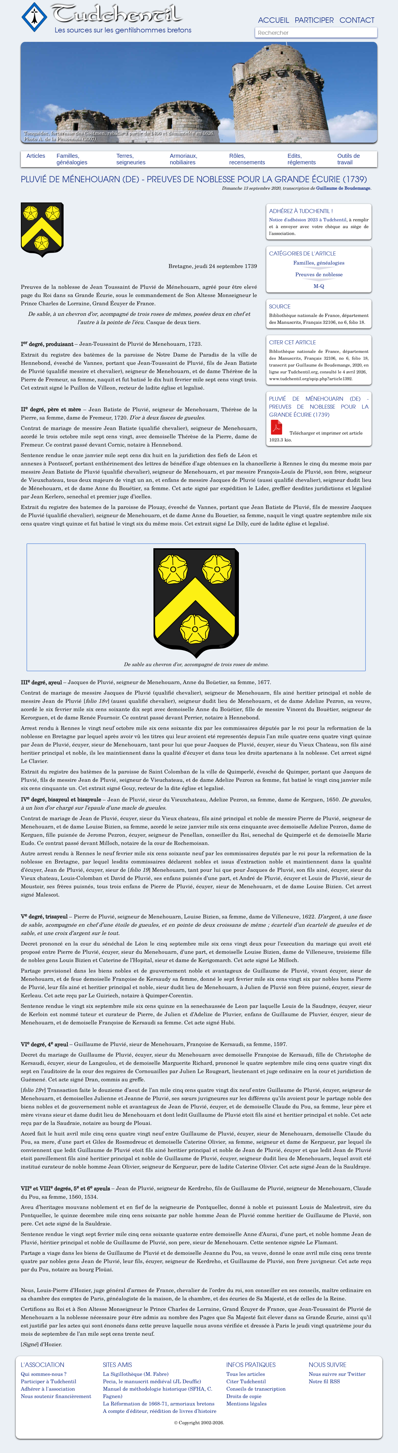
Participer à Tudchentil (48, 1381)
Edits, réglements (302, 159)
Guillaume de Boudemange (343, 188)
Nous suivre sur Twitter (337, 1374)
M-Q (319, 286)
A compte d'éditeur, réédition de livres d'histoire (159, 1411)
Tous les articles (245, 1374)
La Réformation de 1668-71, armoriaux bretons (158, 1403)
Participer (314, 19)
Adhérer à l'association (48, 1388)
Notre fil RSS (324, 1381)
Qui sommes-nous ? (43, 1374)
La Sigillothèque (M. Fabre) (135, 1374)
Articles (36, 156)
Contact (357, 19)
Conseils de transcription (256, 1388)
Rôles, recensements (247, 159)
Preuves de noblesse (319, 274)
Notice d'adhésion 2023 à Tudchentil (307, 219)
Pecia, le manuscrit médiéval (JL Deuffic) (152, 1381)
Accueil (273, 19)
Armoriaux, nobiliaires (184, 159)
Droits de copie (243, 1396)
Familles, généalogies (72, 159)
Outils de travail (348, 159)
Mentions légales (246, 1403)
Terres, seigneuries (130, 159)
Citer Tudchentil (246, 1381)
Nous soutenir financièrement (56, 1396)
